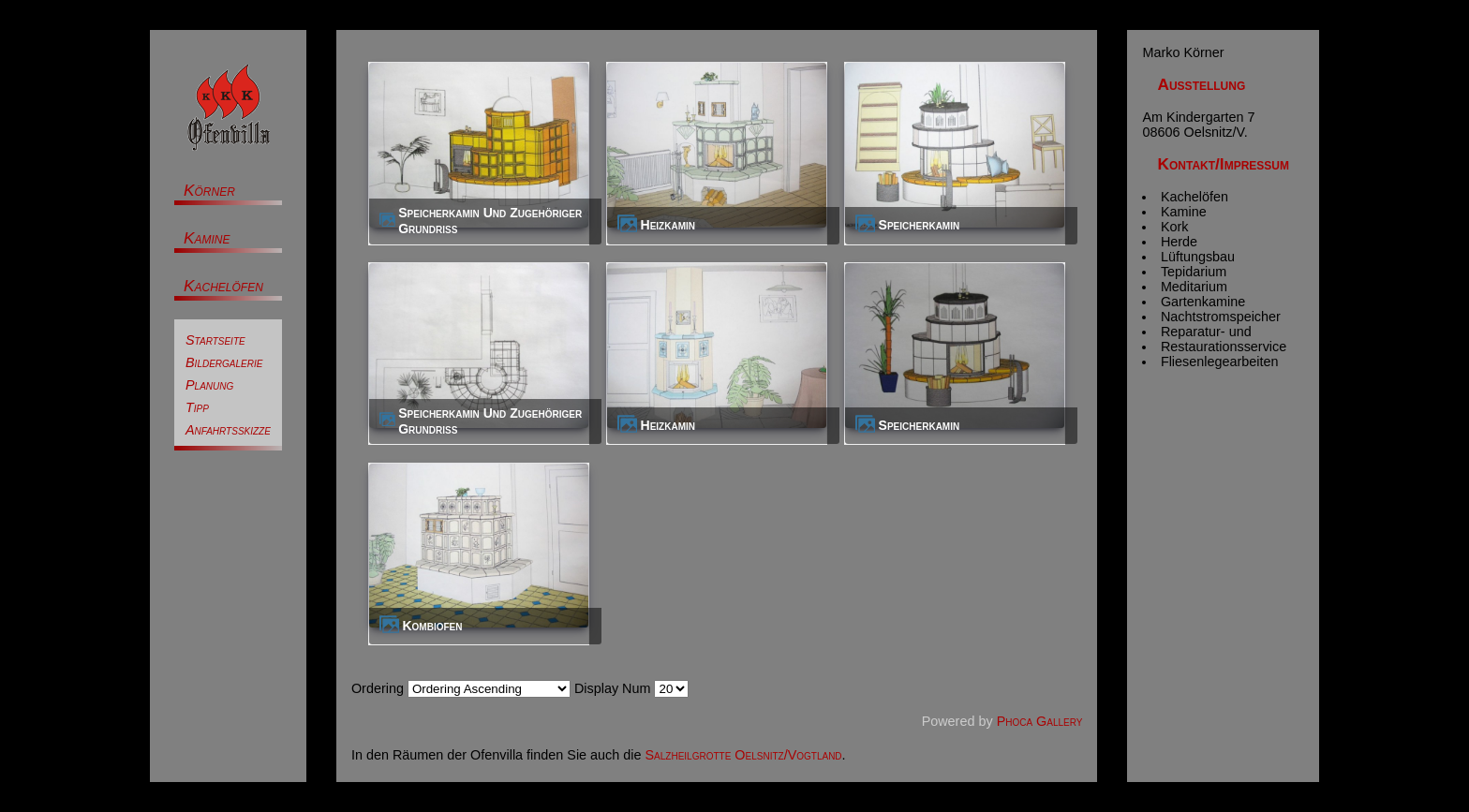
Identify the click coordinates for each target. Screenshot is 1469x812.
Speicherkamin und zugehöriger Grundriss (490, 220)
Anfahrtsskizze (228, 429)
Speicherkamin (919, 224)
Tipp (197, 407)
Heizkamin (668, 224)
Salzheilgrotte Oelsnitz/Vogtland (743, 754)
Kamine (207, 238)
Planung (209, 384)
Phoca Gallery (1040, 721)
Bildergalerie (223, 362)
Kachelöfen (223, 285)
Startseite (215, 339)
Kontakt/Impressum (1223, 164)
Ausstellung (1201, 84)
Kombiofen (432, 625)
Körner (209, 190)
